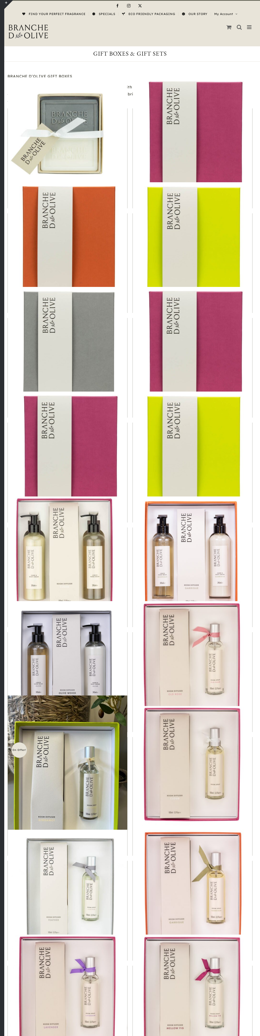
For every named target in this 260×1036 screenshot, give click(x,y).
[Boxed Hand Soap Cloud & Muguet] (67, 137)
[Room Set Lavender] (67, 994)
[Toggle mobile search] (239, 27)
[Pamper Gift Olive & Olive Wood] (67, 660)
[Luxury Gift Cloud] (192, 346)
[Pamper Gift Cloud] (67, 556)
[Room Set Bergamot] (67, 775)
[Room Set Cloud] (192, 765)
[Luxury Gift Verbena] (192, 451)
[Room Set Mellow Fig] (192, 994)
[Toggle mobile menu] (249, 27)
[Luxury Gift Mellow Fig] (67, 451)
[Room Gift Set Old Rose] (192, 660)
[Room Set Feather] (67, 889)
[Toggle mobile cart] (229, 27)
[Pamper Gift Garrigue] (192, 556)
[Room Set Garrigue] (192, 889)
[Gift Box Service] (192, 137)
